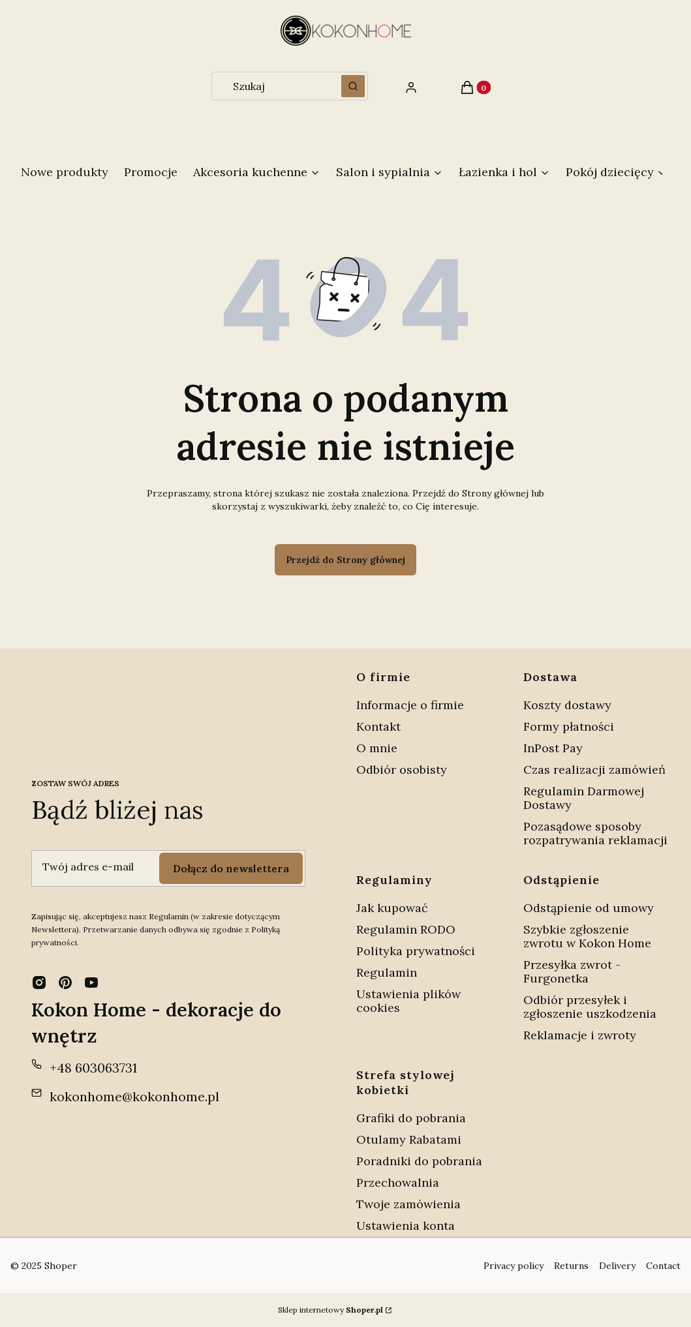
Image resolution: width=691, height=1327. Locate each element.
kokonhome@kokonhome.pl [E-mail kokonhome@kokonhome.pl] (134, 1096)
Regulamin (386, 972)
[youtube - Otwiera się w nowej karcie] (91, 982)
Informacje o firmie (410, 704)
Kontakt (378, 726)
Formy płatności (568, 726)
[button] (353, 86)
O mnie (376, 747)
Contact (663, 1266)
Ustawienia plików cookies (408, 1000)
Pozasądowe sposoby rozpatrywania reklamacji (595, 833)
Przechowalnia (397, 1182)
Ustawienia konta (405, 1225)
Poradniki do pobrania (419, 1160)
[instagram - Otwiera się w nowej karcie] (39, 982)
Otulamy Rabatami (408, 1139)
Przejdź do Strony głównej (345, 560)
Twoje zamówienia (408, 1204)
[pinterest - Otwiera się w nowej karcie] (65, 982)
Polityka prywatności (415, 950)
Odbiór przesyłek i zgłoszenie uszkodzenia (589, 1006)
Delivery (617, 1266)
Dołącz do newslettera (231, 867)
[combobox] (272, 86)
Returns (571, 1266)
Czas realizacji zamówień (594, 769)
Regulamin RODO (405, 929)
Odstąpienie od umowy (588, 907)
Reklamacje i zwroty (579, 1035)
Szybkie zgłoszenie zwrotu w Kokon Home (587, 936)
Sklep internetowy (330, 1310)
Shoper (60, 1266)
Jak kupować (392, 907)
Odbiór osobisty (401, 769)
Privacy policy (514, 1266)
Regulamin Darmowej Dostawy (583, 798)
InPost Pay (553, 747)
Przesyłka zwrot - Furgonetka (572, 971)
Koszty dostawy (567, 704)
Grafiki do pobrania (411, 1117)
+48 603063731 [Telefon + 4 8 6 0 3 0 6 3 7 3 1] (93, 1068)
